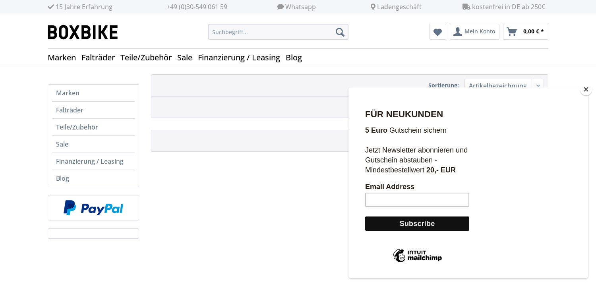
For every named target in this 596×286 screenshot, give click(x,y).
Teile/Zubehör (77, 127)
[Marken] (64, 57)
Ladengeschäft (399, 6)
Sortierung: (443, 85)
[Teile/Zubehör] (148, 57)
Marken (67, 93)
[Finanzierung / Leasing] (242, 57)
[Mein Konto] (474, 32)
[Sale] (187, 57)
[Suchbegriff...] (278, 32)
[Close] (586, 98)
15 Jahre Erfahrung (80, 6)
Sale (62, 144)
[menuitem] (278, 35)
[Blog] (297, 57)
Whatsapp (300, 6)
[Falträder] (100, 57)
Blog (62, 178)
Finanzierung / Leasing (90, 161)
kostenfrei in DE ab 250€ (503, 6)
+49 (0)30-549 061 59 (196, 6)
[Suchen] (340, 32)
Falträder (69, 110)
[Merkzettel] (437, 32)
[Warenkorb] (525, 32)
